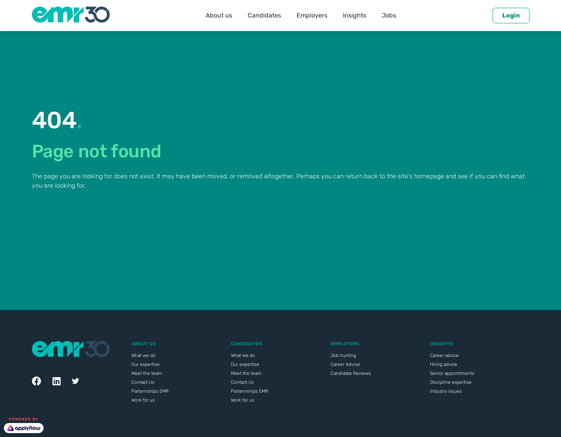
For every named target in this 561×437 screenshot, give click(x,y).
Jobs (389, 15)
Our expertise (145, 364)
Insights (354, 15)
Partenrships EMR (150, 391)
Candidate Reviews (350, 373)
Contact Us (142, 382)
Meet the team (146, 373)
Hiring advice (443, 364)
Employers (312, 15)
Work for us (143, 400)
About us (219, 15)
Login (511, 15)
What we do (143, 355)
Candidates (264, 15)
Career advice (444, 355)
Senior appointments (452, 373)
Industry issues (446, 391)
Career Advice (345, 364)
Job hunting (343, 355)
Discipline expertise (451, 382)
